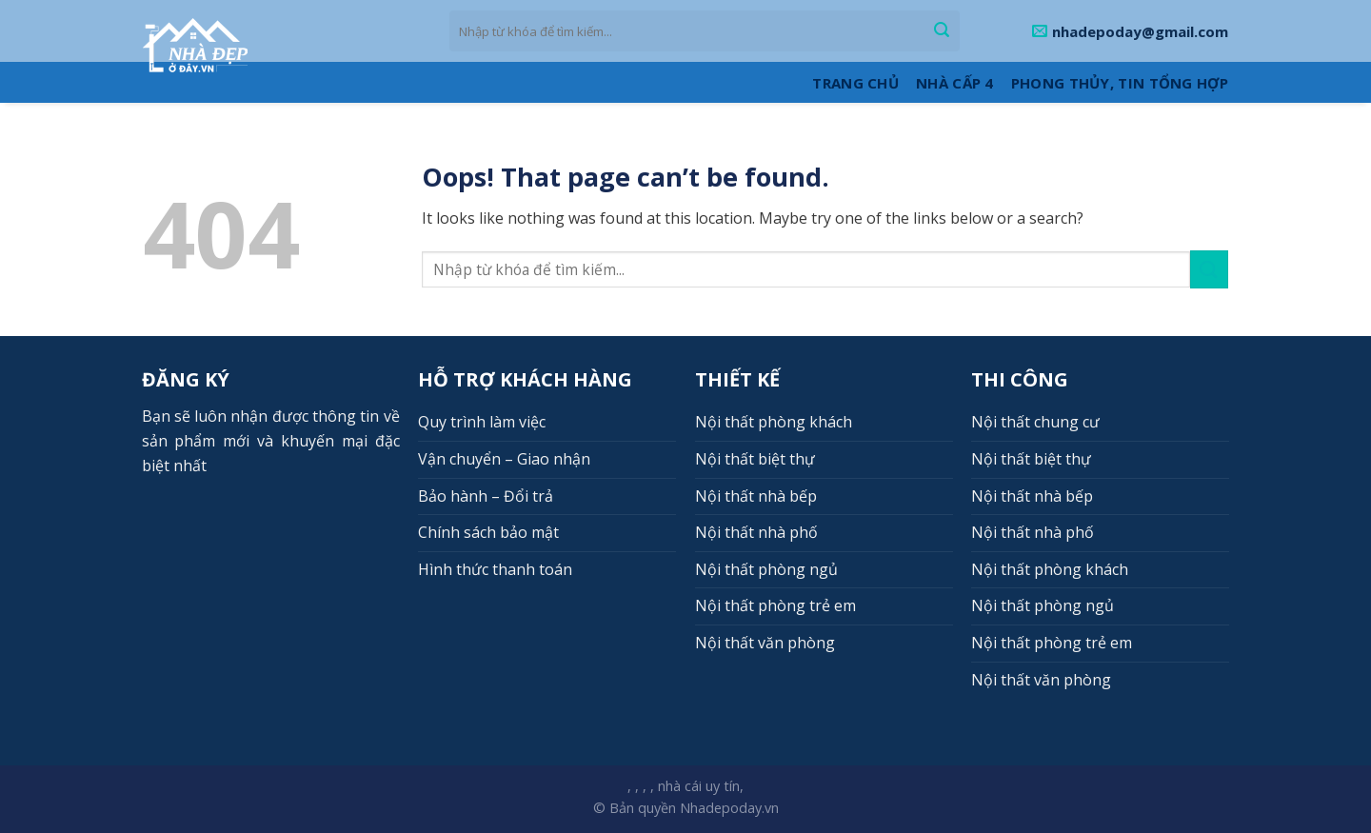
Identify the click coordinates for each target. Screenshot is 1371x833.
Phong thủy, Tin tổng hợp (1119, 82)
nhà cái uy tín (699, 786)
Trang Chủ (855, 82)
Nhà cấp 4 (955, 82)
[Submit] (941, 31)
